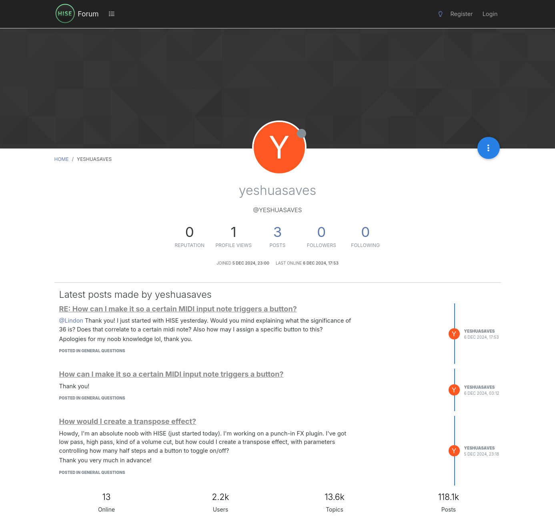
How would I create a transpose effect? (127, 421)
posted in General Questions (92, 350)
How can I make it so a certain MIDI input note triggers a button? (171, 373)
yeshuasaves (479, 331)
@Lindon (71, 320)
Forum (88, 14)
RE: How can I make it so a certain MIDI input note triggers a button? (178, 308)
